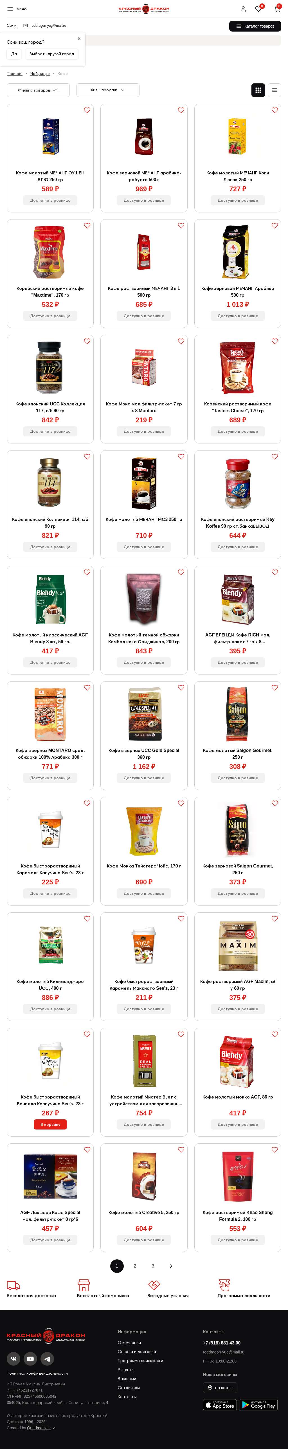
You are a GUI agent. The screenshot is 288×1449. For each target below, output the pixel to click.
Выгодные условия (168, 1295)
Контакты (127, 1396)
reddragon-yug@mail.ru (223, 1352)
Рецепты (126, 1369)
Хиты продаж (104, 89)
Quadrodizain (39, 1427)
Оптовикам (129, 1387)
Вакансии (127, 1378)
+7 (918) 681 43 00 (222, 1343)
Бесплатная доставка (31, 1295)
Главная (14, 73)
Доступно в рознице (50, 200)
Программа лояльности (244, 1295)
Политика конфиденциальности (37, 1373)
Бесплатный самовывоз (103, 1295)
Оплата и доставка (137, 1351)
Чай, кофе (40, 73)
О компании (129, 1342)
